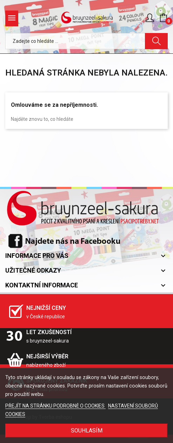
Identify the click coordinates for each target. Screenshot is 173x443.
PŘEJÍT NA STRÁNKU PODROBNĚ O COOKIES (55, 406)
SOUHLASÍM (86, 430)
